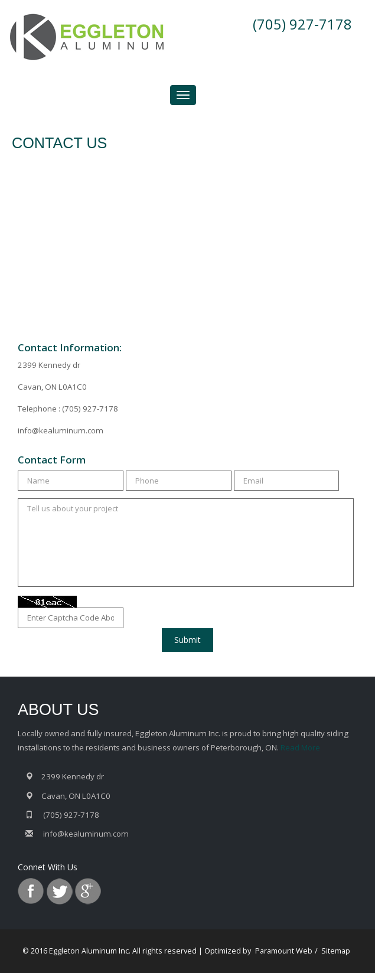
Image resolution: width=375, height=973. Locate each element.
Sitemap (335, 951)
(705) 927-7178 (302, 24)
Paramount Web (283, 951)
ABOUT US (58, 710)
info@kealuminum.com (60, 430)
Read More (300, 747)
